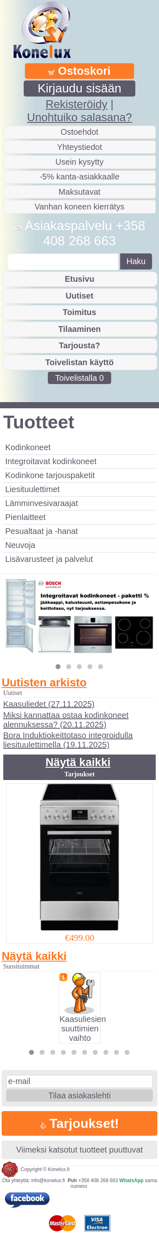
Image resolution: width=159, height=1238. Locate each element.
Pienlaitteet (25, 517)
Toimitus (79, 312)
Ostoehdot (79, 131)
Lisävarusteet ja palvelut (49, 559)
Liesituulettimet (32, 489)
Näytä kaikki (77, 762)
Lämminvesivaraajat (41, 503)
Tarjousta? (79, 345)
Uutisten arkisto (44, 682)
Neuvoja (20, 545)
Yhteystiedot (79, 147)
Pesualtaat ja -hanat (41, 531)
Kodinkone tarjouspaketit (50, 475)
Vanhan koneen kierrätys (80, 206)
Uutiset (80, 295)
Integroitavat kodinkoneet (51, 461)
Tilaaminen (79, 329)
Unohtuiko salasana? (79, 117)
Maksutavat (79, 191)
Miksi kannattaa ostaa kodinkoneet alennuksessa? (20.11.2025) (66, 720)
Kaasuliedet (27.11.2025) (49, 704)
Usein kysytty (80, 161)
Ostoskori (79, 70)
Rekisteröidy (76, 104)
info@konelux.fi (48, 1180)
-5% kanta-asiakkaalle (80, 176)
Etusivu (79, 278)
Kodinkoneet (28, 447)
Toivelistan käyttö (79, 362)
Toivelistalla (79, 377)
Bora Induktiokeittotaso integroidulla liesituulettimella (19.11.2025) (68, 740)
